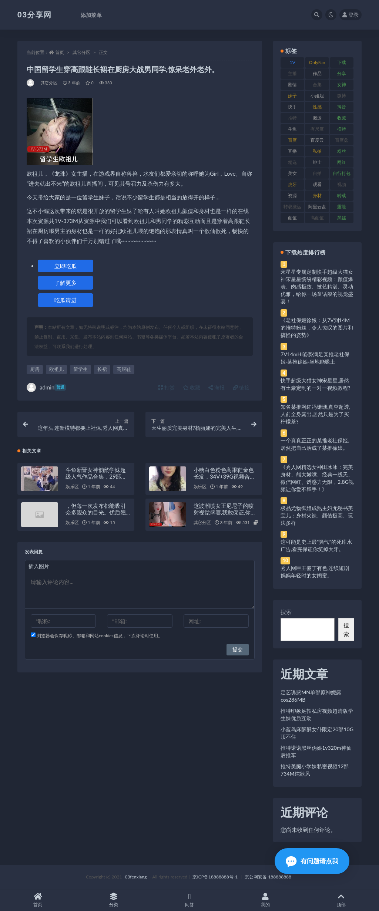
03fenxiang (136, 877)
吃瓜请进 (65, 300)
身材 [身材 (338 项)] (317, 195)
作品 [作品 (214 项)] (317, 73)
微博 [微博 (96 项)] (341, 95)
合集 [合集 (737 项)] (317, 84)
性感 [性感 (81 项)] (317, 106)
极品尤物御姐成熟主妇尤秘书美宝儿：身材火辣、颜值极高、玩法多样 (317, 515)
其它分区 (81, 52)
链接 (241, 387)
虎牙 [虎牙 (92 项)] (292, 184)
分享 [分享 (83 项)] (341, 73)
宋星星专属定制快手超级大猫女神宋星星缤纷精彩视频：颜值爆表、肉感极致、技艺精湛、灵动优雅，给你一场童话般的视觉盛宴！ (317, 286)
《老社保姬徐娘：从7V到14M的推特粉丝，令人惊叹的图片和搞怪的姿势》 (317, 327)
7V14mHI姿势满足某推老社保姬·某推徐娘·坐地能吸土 (315, 358)
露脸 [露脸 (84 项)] (341, 206)
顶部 (341, 900)
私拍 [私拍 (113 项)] (317, 151)
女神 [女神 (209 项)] (341, 84)
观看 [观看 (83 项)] (317, 184)
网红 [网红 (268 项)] (341, 162)
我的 (265, 900)
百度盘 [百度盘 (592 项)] (341, 140)
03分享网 (34, 14)
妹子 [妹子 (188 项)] (292, 95)
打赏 (166, 387)
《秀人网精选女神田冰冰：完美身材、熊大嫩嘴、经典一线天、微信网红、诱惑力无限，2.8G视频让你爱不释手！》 (317, 478)
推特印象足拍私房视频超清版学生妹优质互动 (317, 714)
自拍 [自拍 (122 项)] (317, 173)
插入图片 (38, 566)
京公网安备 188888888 (268, 877)
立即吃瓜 (65, 266)
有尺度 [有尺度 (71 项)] (317, 129)
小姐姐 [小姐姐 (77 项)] (317, 95)
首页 (59, 52)
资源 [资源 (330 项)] (292, 195)
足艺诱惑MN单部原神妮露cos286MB (311, 696)
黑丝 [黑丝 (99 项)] (341, 217)
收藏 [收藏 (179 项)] (341, 118)
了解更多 (65, 282)
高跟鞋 (124, 369)
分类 (114, 900)
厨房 (35, 369)
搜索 (286, 611)
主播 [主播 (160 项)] (292, 73)
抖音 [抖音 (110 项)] (341, 106)
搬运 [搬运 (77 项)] (317, 118)
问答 (190, 900)
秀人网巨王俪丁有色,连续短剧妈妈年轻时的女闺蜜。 (315, 571)
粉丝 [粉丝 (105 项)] (341, 151)
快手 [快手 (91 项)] (292, 106)
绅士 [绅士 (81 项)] (317, 162)
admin (46, 387)
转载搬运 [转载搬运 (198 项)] (292, 206)
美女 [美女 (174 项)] (292, 173)
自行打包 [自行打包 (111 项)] (342, 173)
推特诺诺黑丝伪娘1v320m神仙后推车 (316, 751)
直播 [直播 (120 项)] (292, 151)
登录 (350, 14)
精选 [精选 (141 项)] (292, 162)
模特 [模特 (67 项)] (341, 129)
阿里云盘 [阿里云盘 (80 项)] (317, 206)
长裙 (102, 369)
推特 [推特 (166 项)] (292, 118)
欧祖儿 (56, 369)
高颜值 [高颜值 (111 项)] (317, 217)
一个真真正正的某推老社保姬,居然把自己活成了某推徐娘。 (315, 444)
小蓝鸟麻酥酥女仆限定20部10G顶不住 (317, 733)
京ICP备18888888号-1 (215, 877)
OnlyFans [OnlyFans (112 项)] (317, 64)
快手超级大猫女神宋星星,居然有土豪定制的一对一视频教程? (315, 384)
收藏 (192, 387)
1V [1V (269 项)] (292, 62)
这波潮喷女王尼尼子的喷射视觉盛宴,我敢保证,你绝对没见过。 (225, 512)
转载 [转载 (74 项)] (341, 195)
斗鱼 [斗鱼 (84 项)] (292, 129)
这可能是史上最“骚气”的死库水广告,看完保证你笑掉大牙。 (316, 545)
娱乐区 (72, 486)
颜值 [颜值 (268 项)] (292, 217)
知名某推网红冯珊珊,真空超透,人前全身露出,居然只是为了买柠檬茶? (315, 414)
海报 (216, 387)
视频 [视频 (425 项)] (341, 184)
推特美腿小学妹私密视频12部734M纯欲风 (315, 770)
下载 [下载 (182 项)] (341, 62)
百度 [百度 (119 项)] (292, 140)
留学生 (80, 369)
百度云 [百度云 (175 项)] (317, 140)
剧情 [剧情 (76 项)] (292, 84)
